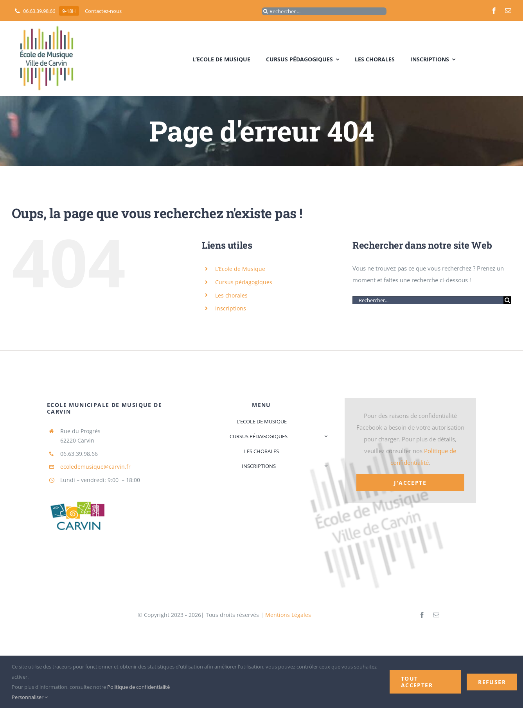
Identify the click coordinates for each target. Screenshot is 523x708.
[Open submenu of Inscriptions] (324, 466)
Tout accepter (417, 682)
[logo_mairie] (76, 489)
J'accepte (410, 482)
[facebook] (494, 10)
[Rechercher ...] (324, 11)
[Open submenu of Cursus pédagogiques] (324, 436)
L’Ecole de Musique (240, 268)
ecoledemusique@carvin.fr (95, 466)
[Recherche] (266, 11)
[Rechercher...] (427, 300)
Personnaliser (30, 697)
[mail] (508, 10)
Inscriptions (230, 308)
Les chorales (231, 295)
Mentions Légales (288, 614)
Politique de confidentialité (138, 686)
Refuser (492, 682)
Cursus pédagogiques (243, 282)
